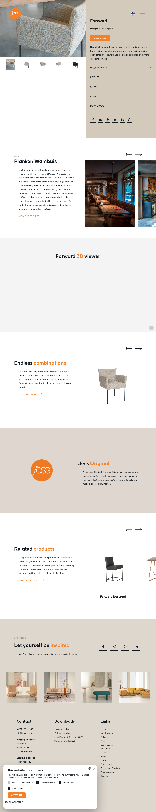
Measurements (98, 68)
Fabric (94, 87)
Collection (105, 737)
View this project (33, 216)
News (103, 753)
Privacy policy (107, 772)
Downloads (97, 106)
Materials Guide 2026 (64, 741)
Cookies (104, 776)
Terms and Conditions (111, 768)
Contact (105, 760)
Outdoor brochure (63, 733)
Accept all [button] (16, 795)
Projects (104, 741)
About (104, 757)
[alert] (50, 787)
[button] (15, 802)
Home (103, 729)
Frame (93, 96)
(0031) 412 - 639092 (26, 729)
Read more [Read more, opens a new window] (53, 777)
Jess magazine (61, 729)
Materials (105, 749)
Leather (94, 77)
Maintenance (107, 733)
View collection (32, 581)
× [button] (94, 769)
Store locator (100, 38)
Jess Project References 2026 (68, 737)
